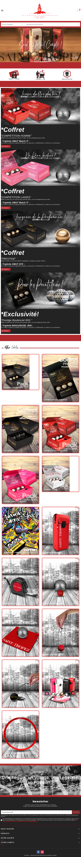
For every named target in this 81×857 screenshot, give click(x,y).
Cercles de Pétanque (12, 756)
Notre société (7, 838)
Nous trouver (7, 829)
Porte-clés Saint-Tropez (54, 654)
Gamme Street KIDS (11, 552)
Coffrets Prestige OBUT (13, 388)
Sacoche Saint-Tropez (53, 552)
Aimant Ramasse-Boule (13, 705)
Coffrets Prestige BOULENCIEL (56, 400)
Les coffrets (9, 451)
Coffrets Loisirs (50, 489)
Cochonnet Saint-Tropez (54, 603)
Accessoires (49, 705)
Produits (5, 833)
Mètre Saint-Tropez (12, 603)
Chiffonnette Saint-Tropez (15, 654)
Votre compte (7, 842)
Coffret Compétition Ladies (15, 501)
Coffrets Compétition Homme (56, 451)
